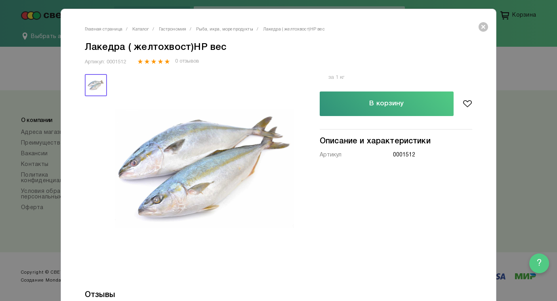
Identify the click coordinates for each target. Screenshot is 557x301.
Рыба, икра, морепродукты (224, 29)
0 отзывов (186, 61)
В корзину (386, 104)
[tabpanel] (204, 168)
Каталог (140, 29)
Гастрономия (172, 29)
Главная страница (103, 29)
